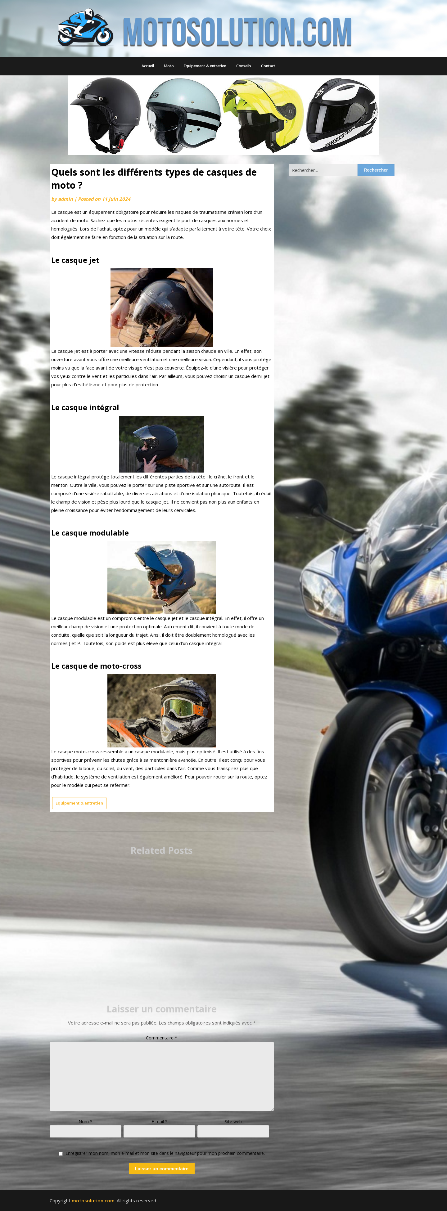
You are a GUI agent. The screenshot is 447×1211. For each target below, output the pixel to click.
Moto (169, 66)
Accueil (148, 66)
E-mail (159, 1121)
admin (65, 199)
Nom (86, 1121)
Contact (268, 66)
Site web (233, 1121)
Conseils (243, 66)
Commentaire (161, 1038)
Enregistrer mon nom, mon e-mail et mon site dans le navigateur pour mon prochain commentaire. (165, 1153)
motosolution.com (93, 1200)
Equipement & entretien (205, 66)
